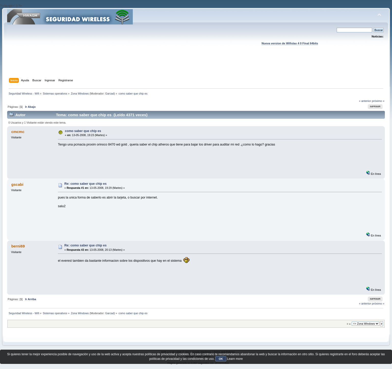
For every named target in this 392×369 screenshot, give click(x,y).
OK (221, 358)
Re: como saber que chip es (85, 184)
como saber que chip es (83, 131)
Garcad (109, 93)
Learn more (235, 359)
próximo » (378, 100)
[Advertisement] (196, 66)
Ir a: (349, 323)
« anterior (365, 100)
